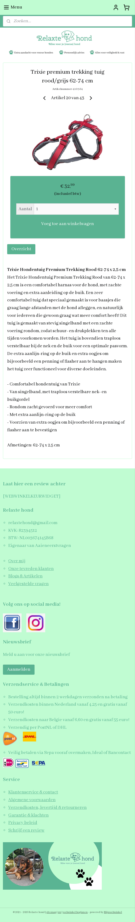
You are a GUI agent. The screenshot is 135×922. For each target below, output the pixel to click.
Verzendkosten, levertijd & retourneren (47, 807)
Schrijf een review (26, 830)
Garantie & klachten (28, 815)
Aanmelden (18, 669)
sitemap (51, 912)
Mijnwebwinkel (113, 912)
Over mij (16, 561)
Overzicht (21, 249)
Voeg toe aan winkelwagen (67, 224)
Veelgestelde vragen (28, 584)
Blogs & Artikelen (25, 576)
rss (59, 912)
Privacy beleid (22, 823)
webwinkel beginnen (75, 912)
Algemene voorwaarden (32, 800)
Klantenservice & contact (33, 792)
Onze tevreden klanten (31, 569)
